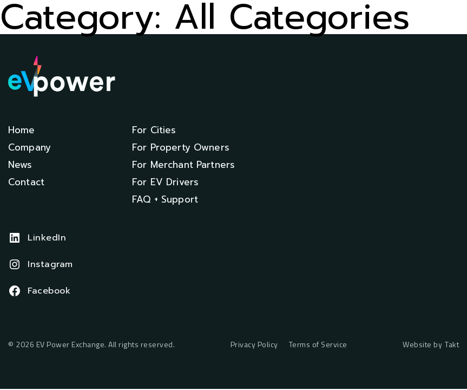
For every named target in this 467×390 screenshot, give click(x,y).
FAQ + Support (165, 199)
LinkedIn (47, 237)
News (20, 165)
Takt (452, 344)
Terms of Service (318, 345)
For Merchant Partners (183, 165)
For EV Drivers (165, 182)
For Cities (154, 130)
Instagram (50, 264)
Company (29, 147)
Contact (26, 182)
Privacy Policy (254, 345)
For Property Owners (180, 147)
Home (21, 130)
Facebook (49, 290)
